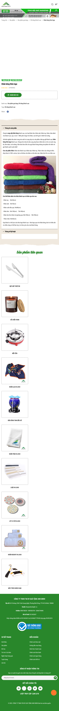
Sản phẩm (12, 20)
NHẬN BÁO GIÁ (14, 95)
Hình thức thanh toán (35, 649)
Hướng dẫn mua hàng (35, 645)
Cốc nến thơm (14, 320)
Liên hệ (3, 663)
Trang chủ (4, 20)
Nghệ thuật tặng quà (7, 656)
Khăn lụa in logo (14, 387)
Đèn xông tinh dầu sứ (15, 420)
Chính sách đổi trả (35, 659)
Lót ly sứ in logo (14, 521)
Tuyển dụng (4, 659)
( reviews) (12, 87)
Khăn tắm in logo (14, 454)
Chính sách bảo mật (35, 642)
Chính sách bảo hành (35, 652)
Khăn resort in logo (15, 555)
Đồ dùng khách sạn (36, 20)
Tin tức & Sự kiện (6, 652)
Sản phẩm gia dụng (23, 20)
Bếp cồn (14, 353)
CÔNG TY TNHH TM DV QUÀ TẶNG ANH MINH (25, 703)
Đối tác (3, 649)
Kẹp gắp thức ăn (15, 286)
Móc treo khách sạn (14, 588)
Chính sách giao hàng (35, 656)
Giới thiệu (4, 642)
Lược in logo (15, 487)
